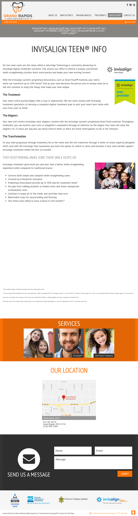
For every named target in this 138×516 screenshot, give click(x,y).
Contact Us (62, 513)
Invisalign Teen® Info (59, 28)
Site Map (71, 513)
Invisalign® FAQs (97, 28)
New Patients (21, 513)
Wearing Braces (33, 513)
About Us (11, 513)
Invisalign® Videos (68, 31)
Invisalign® (53, 513)
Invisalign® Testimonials (46, 31)
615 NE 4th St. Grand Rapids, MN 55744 (54, 423)
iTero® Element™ (69, 33)
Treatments (43, 513)
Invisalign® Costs (79, 28)
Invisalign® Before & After (90, 31)
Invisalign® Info (39, 28)
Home (5, 513)
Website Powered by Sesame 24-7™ (104, 513)
